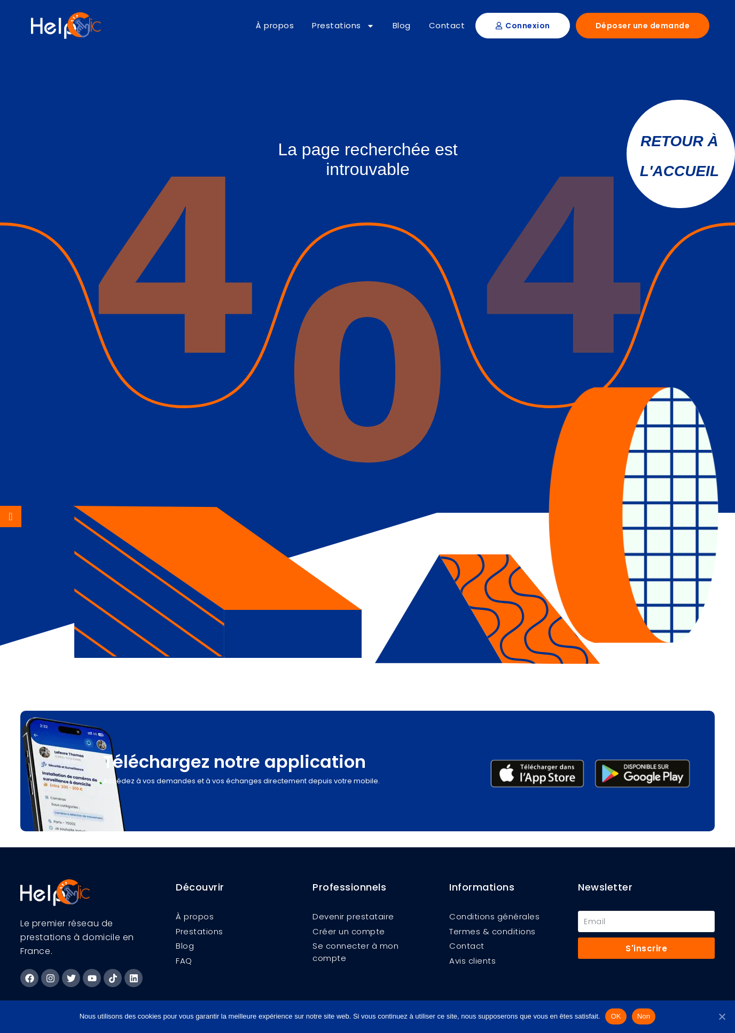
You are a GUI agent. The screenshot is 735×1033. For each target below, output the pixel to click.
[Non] (721, 1016)
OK (616, 1016)
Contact (447, 25)
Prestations (343, 26)
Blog (402, 25)
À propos (275, 25)
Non (644, 1016)
